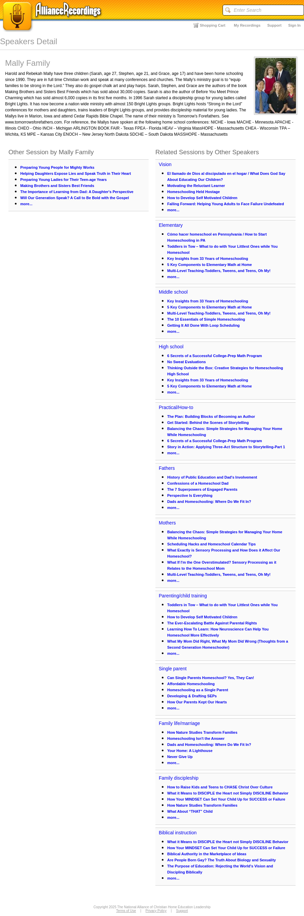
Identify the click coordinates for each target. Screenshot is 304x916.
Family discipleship (178, 778)
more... (26, 204)
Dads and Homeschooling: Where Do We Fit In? (209, 502)
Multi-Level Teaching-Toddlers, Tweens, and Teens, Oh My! (219, 271)
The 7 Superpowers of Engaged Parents (202, 489)
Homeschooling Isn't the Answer (196, 738)
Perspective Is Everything (189, 495)
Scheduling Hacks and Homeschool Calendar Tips (211, 544)
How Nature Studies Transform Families (202, 732)
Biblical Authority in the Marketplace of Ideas (206, 854)
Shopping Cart (213, 25)
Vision (165, 164)
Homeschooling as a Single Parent (197, 690)
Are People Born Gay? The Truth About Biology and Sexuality (221, 860)
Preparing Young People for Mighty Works (57, 167)
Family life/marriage (179, 723)
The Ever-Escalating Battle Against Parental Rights (212, 623)
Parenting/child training (183, 595)
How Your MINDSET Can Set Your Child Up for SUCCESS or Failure (226, 799)
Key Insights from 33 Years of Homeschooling (207, 259)
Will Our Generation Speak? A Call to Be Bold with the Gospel (74, 198)
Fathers (167, 468)
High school (171, 346)
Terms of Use (126, 911)
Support (274, 25)
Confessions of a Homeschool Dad (198, 483)
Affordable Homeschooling (191, 684)
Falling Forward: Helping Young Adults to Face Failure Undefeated (225, 204)
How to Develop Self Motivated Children (202, 198)
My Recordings (247, 25)
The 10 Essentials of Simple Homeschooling (206, 319)
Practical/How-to (176, 407)
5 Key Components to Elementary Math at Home (209, 265)
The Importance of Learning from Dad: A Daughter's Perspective (76, 192)
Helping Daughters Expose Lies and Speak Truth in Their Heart (75, 173)
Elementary (171, 225)
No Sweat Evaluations (186, 362)
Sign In (294, 25)
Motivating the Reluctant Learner (196, 186)
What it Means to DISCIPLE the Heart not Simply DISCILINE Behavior (227, 793)
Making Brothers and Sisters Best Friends (57, 186)
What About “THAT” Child (189, 811)
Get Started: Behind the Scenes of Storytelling (208, 423)
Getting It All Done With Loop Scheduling (203, 325)
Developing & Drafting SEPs (192, 696)
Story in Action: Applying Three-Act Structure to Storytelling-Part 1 (226, 447)
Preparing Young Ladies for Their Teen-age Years (63, 180)
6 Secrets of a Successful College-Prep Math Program (214, 356)
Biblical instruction (178, 832)
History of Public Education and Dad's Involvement (212, 477)
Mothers (167, 523)
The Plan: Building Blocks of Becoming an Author (211, 416)
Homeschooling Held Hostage (193, 192)
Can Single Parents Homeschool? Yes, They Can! (210, 678)
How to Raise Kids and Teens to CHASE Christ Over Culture (220, 787)
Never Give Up (180, 757)
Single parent (173, 668)
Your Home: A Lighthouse (189, 751)
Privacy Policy (156, 911)
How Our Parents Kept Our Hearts (197, 702)
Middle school (173, 292)
